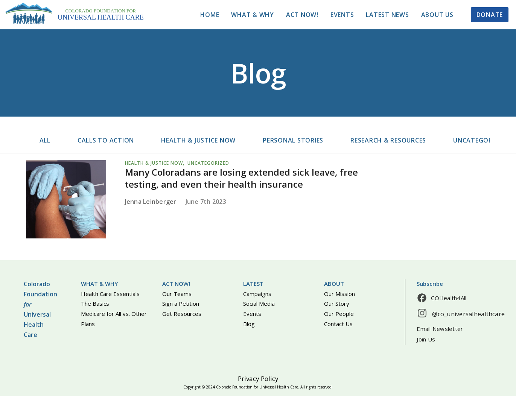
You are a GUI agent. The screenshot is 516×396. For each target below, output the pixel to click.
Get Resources (181, 313)
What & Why (252, 15)
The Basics (95, 303)
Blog (249, 324)
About (334, 283)
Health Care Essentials (110, 293)
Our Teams (177, 293)
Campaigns (257, 293)
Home (209, 15)
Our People (339, 313)
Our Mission (339, 293)
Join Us (426, 339)
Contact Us (338, 324)
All (45, 140)
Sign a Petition (180, 303)
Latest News (387, 15)
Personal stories (293, 140)
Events (342, 15)
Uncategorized (479, 140)
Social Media (259, 303)
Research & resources (388, 140)
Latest (253, 283)
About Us (437, 15)
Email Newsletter (440, 328)
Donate (489, 15)
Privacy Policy (258, 378)
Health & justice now (198, 140)
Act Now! (302, 15)
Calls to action (106, 140)
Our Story (336, 303)
